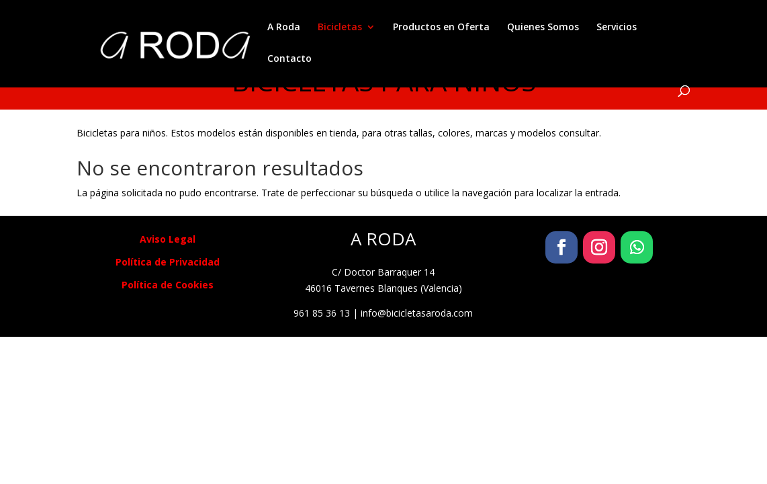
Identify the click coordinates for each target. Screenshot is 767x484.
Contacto (289, 59)
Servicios (616, 27)
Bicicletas (340, 27)
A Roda (283, 27)
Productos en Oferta (441, 27)
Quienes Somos (543, 27)
